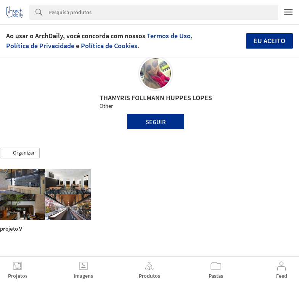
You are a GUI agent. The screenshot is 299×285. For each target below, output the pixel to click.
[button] (20, 153)
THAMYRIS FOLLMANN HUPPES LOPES (156, 97)
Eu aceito (269, 40)
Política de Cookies (109, 45)
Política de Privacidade (40, 45)
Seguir (156, 121)
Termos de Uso (169, 35)
